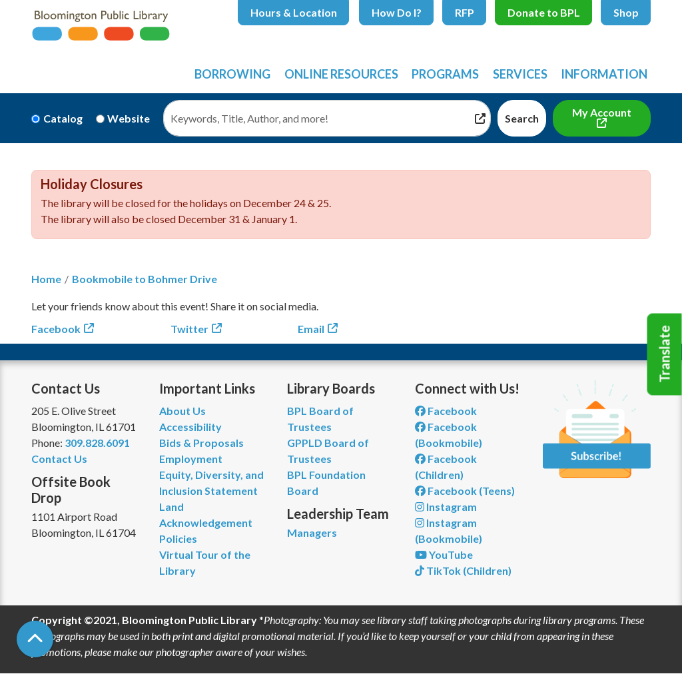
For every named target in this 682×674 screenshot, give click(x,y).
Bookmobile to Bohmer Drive (144, 278)
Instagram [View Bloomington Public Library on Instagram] (446, 506)
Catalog (63, 118)
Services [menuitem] (520, 74)
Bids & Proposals (201, 442)
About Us (182, 410)
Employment (190, 458)
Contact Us (59, 458)
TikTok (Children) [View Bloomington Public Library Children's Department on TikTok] (463, 570)
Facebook (56, 328)
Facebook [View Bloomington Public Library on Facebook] (446, 410)
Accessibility (190, 426)
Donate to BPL (544, 12)
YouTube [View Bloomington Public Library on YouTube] (444, 554)
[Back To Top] (35, 639)
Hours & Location (293, 12)
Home (46, 278)
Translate (665, 354)
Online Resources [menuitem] (341, 74)
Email (311, 328)
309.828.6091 (97, 442)
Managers (312, 532)
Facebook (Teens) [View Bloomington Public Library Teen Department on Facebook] (465, 490)
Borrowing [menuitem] (232, 74)
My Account (601, 112)
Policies (178, 538)
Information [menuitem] (604, 74)
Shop (626, 12)
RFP (464, 12)
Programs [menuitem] (445, 74)
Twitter (189, 328)
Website (128, 118)
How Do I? (397, 12)
